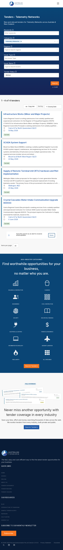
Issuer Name (9, 63)
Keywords (9, 30)
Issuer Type (9, 55)
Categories (9, 38)
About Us (4, 482)
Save (52, 235)
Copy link (30, 106)
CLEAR (55, 87)
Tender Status (10, 72)
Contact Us (5, 520)
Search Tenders (31, 366)
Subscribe (8, 533)
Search (55, 83)
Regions (8, 46)
